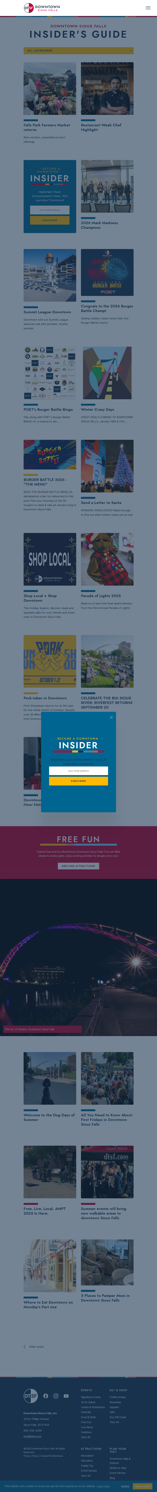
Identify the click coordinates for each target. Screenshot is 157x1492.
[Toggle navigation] (148, 7)
